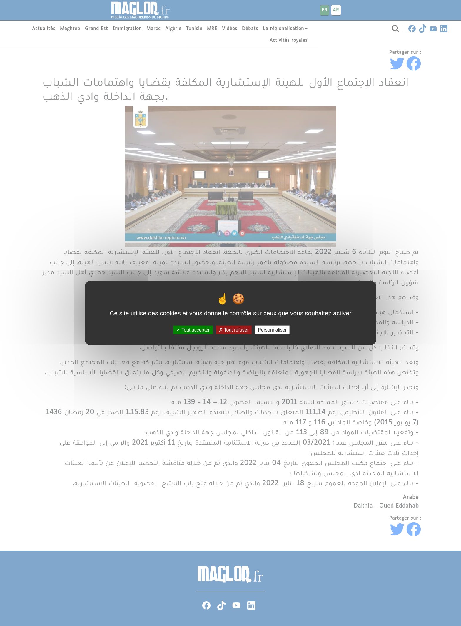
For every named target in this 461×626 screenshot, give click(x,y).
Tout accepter (193, 329)
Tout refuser (234, 329)
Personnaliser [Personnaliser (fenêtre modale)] (272, 329)
